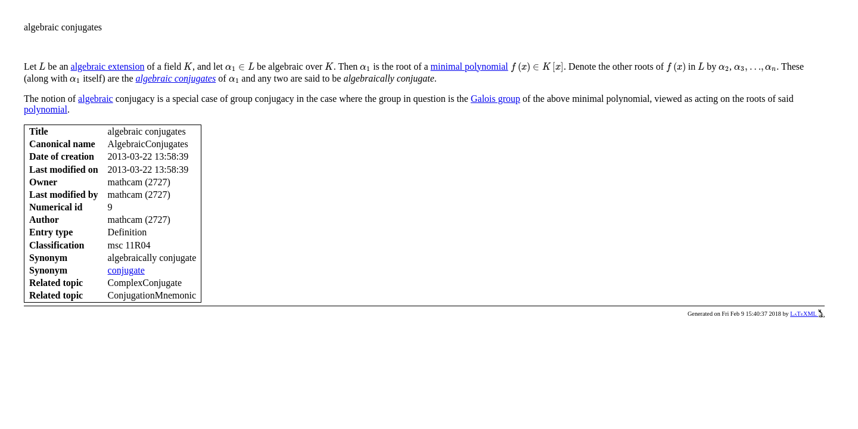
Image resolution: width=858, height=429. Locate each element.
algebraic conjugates (176, 78)
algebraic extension (108, 66)
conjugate (126, 270)
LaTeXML (807, 313)
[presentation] (42, 66)
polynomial (45, 109)
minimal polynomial (469, 66)
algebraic (95, 99)
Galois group (495, 99)
